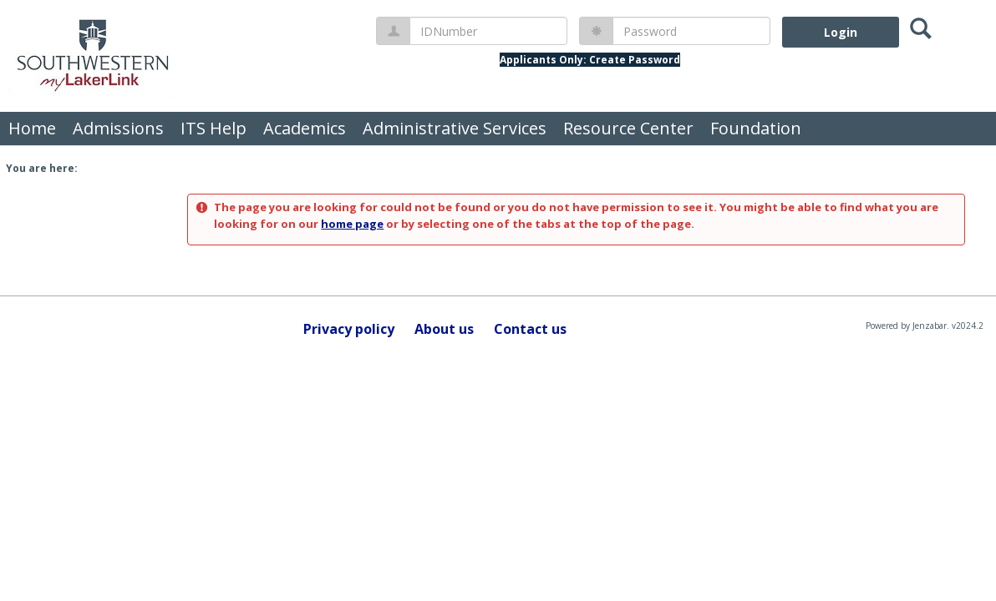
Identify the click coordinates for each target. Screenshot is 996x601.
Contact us (530, 329)
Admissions (118, 128)
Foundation (755, 128)
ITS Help (213, 128)
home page (352, 223)
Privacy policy (348, 329)
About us (444, 329)
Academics (304, 128)
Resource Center (628, 128)
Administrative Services (454, 128)
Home (32, 128)
